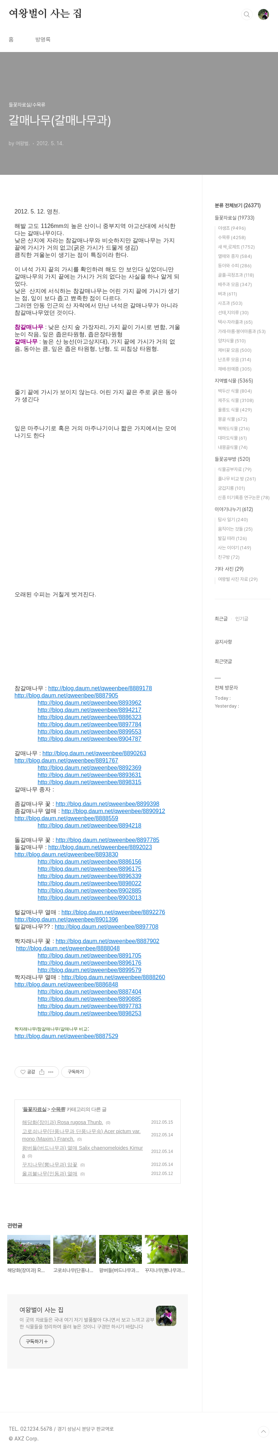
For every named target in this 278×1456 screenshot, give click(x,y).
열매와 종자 (235, 256)
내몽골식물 (233, 447)
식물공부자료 (235, 469)
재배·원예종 (235, 369)
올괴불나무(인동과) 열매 (49, 1173)
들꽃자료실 (34, 1109)
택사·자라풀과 (235, 322)
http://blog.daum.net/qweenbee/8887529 (66, 1036)
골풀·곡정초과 (236, 275)
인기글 (241, 619)
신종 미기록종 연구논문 (244, 497)
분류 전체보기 (238, 205)
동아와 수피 (235, 265)
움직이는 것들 (235, 529)
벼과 (227, 294)
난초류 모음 (234, 359)
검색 (246, 14)
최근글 (221, 619)
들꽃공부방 (232, 459)
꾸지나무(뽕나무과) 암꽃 (49, 1164)
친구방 (229, 557)
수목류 (58, 1109)
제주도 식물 (236, 400)
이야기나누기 (234, 509)
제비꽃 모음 (235, 350)
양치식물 (232, 341)
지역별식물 (234, 381)
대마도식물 (232, 438)
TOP (263, 1432)
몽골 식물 (232, 419)
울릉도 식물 (235, 409)
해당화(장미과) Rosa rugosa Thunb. (62, 1122)
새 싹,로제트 (236, 247)
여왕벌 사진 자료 (238, 579)
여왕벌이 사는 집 (45, 14)
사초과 (230, 303)
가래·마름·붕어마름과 (242, 331)
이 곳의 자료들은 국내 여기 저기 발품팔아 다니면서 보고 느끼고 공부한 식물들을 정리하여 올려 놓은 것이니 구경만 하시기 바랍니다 (87, 1323)
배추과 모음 (235, 284)
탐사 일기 (233, 519)
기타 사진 (229, 569)
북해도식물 (234, 428)
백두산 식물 (235, 391)
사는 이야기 (234, 547)
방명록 (43, 39)
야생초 (232, 228)
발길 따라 (232, 538)
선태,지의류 (233, 312)
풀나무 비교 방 (237, 478)
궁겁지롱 (231, 488)
